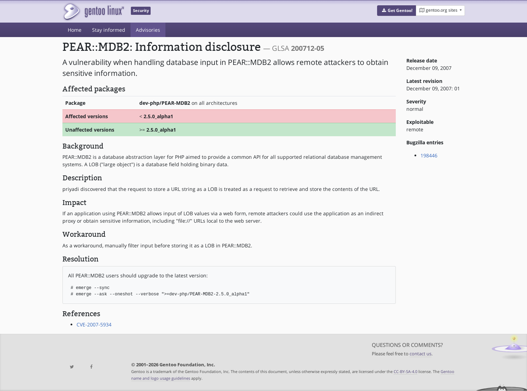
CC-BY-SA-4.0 (405, 371)
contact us (420, 354)
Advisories (148, 29)
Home (74, 29)
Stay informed (108, 29)
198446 (428, 155)
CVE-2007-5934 (94, 324)
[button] (396, 10)
